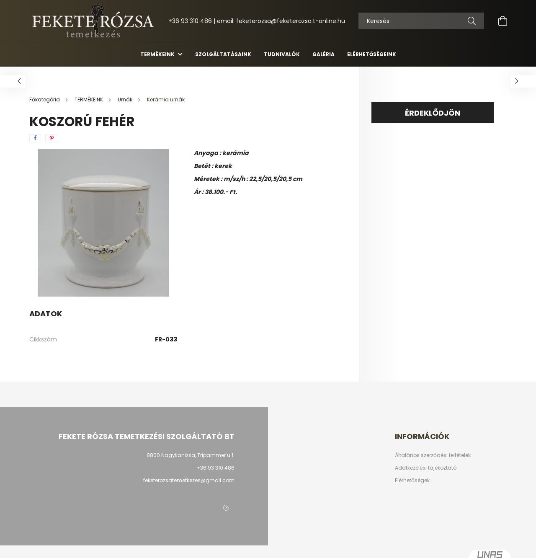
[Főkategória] (45, 99)
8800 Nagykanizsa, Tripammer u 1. (190, 455)
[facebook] (35, 138)
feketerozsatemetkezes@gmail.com (188, 480)
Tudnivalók (282, 54)
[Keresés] (472, 21)
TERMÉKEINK (158, 54)
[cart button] (502, 21)
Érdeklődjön (432, 113)
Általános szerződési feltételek (433, 455)
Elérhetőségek (412, 480)
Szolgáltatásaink (223, 54)
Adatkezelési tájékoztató (425, 468)
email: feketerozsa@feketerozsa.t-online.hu (281, 21)
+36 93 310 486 (190, 21)
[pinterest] (51, 138)
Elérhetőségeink (371, 54)
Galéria (323, 54)
